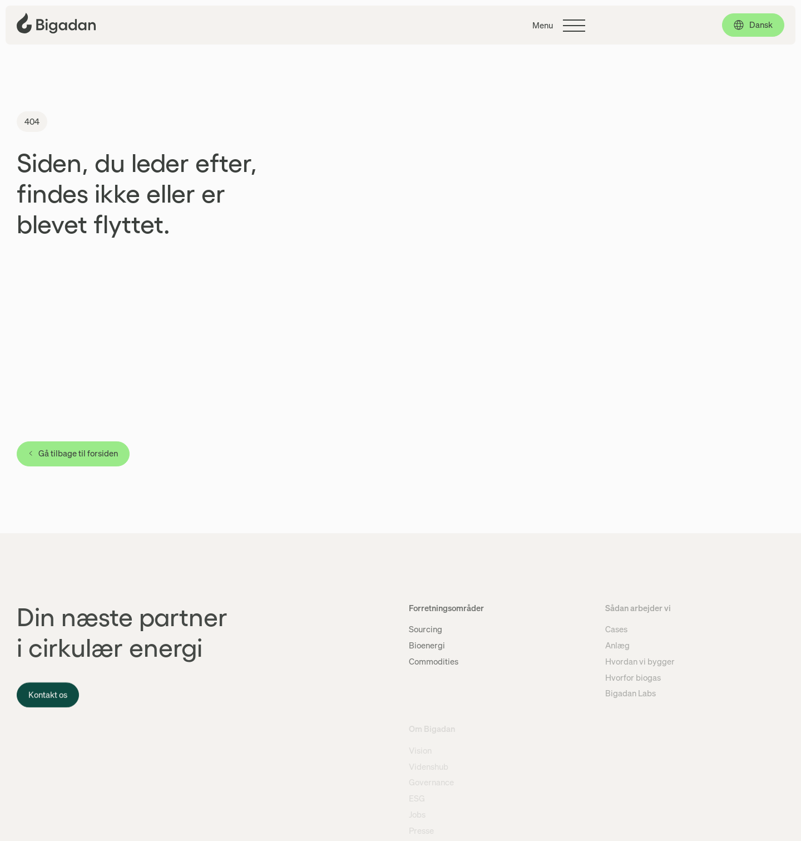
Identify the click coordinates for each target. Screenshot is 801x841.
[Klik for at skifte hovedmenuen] (558, 25)
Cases (616, 629)
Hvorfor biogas (633, 677)
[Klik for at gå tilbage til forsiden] (56, 23)
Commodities (433, 661)
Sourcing (425, 629)
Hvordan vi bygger (640, 661)
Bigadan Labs (630, 693)
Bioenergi (427, 645)
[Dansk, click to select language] (753, 25)
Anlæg (617, 645)
